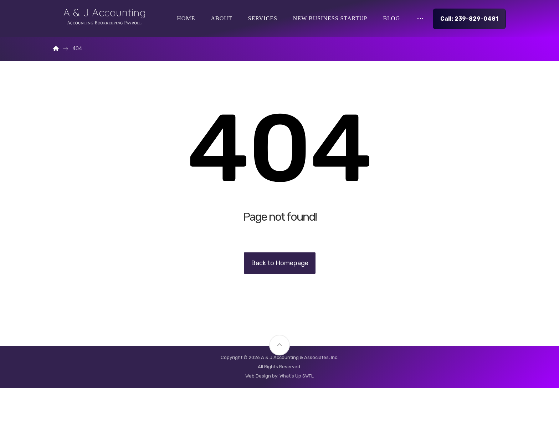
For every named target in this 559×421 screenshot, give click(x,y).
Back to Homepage (279, 296)
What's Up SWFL (297, 409)
